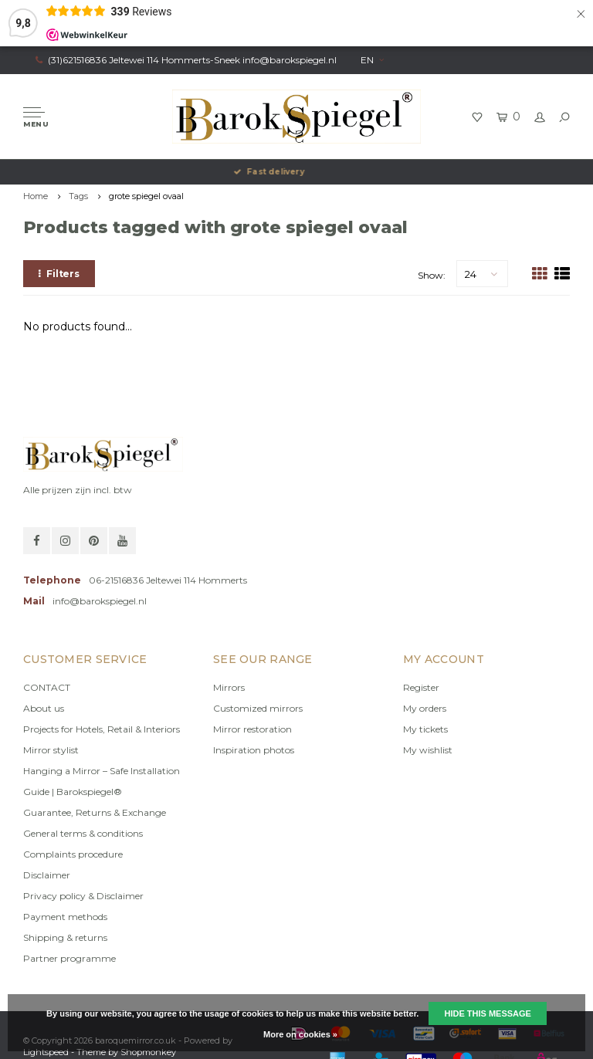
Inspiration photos (253, 750)
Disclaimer (46, 875)
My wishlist (427, 750)
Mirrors (229, 687)
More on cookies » (300, 1034)
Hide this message (487, 1013)
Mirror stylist (51, 750)
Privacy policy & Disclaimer (83, 896)
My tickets (425, 729)
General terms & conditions (83, 833)
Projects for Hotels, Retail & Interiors (101, 729)
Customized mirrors (258, 708)
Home (35, 196)
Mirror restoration (252, 729)
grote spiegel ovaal (146, 196)
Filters (59, 273)
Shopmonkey (148, 1052)
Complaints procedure (73, 854)
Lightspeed (46, 1052)
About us (43, 708)
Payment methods (65, 916)
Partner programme (69, 958)
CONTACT (46, 687)
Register (421, 687)
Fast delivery (296, 172)
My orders (424, 708)
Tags (78, 196)
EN (372, 60)
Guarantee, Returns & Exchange (94, 812)
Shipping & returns (65, 937)
